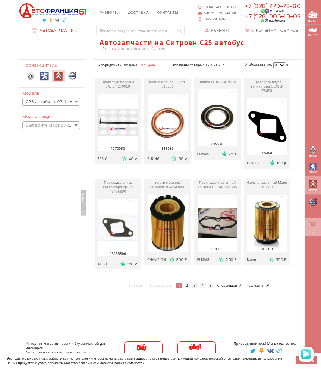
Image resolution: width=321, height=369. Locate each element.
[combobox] (51, 102)
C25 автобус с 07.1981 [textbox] (50, 102)
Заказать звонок (221, 7)
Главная (110, 49)
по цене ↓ (132, 65)
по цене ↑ (149, 65)
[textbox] (51, 125)
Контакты (168, 13)
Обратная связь (220, 13)
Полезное (215, 18)
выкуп (313, 17)
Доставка (138, 13)
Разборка (110, 13)
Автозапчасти (53, 30)
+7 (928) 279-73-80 (273, 6)
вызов (313, 32)
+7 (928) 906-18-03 (273, 16)
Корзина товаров (274, 30)
